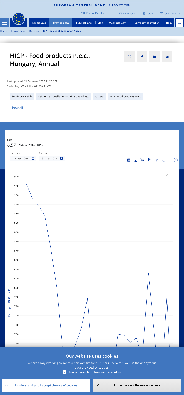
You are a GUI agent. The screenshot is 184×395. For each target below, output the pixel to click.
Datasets (34, 31)
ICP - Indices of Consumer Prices (62, 31)
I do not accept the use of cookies (137, 385)
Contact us (172, 13)
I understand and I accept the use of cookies (46, 385)
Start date (15, 153)
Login (150, 13)
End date (43, 153)
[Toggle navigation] (4, 22)
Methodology (117, 22)
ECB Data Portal (92, 13)
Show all (16, 108)
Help (169, 22)
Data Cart (130, 13)
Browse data (61, 22)
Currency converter (146, 22)
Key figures (39, 22)
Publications (84, 22)
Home (3, 31)
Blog (100, 22)
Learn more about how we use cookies (95, 372)
